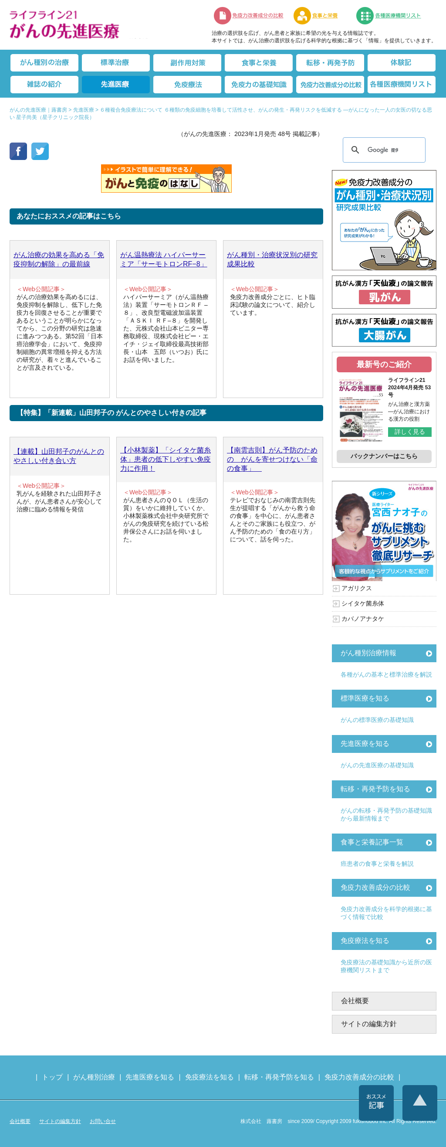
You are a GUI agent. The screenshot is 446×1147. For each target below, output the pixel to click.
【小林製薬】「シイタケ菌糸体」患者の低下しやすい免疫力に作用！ (165, 459)
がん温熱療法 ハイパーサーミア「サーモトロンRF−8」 (163, 259)
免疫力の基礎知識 (259, 84)
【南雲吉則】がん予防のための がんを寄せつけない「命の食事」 (272, 459)
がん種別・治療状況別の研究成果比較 (272, 259)
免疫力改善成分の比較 (249, 15)
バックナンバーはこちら (384, 456)
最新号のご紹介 (384, 364)
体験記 (402, 62)
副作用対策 (187, 62)
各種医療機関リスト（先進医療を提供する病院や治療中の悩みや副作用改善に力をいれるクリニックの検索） (394, 15)
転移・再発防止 (330, 62)
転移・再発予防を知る (375, 789)
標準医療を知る (365, 698)
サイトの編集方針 (369, 1024)
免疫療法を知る (365, 940)
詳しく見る (410, 431)
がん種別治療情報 (368, 653)
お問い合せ (103, 1121)
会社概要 (355, 1000)
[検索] (383, 150)
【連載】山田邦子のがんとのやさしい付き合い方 (59, 456)
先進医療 (116, 84)
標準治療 (116, 62)
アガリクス (356, 588)
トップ (52, 1077)
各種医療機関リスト (402, 84)
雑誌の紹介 (44, 84)
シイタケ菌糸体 (362, 603)
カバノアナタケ (362, 618)
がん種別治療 (94, 1077)
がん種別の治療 (44, 62)
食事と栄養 (320, 15)
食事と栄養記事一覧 (372, 842)
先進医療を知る (365, 743)
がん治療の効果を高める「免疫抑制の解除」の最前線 (59, 259)
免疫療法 (187, 84)
